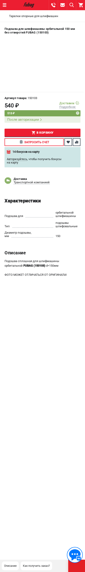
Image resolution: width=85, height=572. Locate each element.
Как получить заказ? (36, 565)
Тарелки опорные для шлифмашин (33, 16)
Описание (10, 565)
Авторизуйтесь (17, 159)
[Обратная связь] (75, 555)
